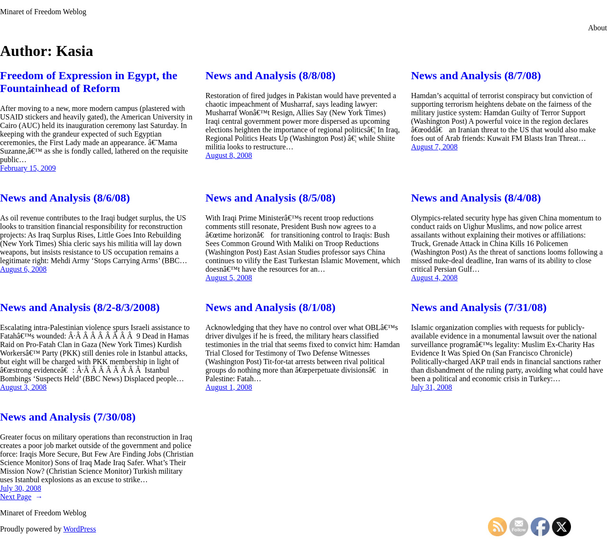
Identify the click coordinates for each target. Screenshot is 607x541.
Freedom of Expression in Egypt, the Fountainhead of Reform (88, 81)
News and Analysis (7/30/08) (68, 417)
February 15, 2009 (28, 168)
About (597, 28)
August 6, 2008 (23, 269)
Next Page (21, 497)
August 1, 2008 (228, 387)
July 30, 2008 (20, 488)
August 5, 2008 (228, 278)
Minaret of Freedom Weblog (43, 12)
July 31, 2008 (431, 387)
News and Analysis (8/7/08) (476, 75)
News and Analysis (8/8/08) (270, 75)
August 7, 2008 (434, 147)
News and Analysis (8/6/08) (65, 198)
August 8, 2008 (228, 155)
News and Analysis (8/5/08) (270, 198)
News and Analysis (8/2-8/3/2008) (80, 307)
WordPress (79, 529)
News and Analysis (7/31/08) (479, 307)
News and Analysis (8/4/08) (476, 198)
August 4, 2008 (434, 278)
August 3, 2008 (23, 387)
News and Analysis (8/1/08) (270, 307)
